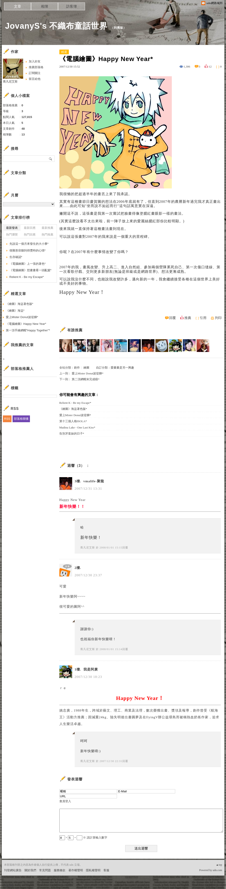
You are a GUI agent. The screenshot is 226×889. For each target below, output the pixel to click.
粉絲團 (8, 885)
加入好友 (34, 61)
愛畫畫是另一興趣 (122, 367)
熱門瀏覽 (12, 234)
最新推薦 (47, 227)
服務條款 (59, 870)
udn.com (217, 870)
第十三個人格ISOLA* (73, 421)
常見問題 (45, 870)
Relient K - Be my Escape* (75, 402)
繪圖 (86, 367)
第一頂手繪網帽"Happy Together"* (28, 330)
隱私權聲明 (93, 870)
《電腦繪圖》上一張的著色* (27, 263)
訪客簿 (71, 6)
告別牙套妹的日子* (71, 433)
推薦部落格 (36, 67)
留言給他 (34, 79)
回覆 (172, 318)
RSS (7, 418)
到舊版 (118, 27)
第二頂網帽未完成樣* (86, 379)
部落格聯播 (21, 418)
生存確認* (15, 257)
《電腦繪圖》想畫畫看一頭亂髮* (30, 270)
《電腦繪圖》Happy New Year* (26, 323)
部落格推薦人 (22, 369)
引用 (203, 318)
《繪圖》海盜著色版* (73, 409)
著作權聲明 (75, 870)
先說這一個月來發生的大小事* (29, 243)
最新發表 (12, 227)
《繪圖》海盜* (15, 310)
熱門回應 (30, 234)
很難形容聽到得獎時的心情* (27, 250)
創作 (77, 367)
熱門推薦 (47, 234)
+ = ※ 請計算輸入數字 (83, 837)
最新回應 (30, 227)
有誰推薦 (75, 330)
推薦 (187, 318)
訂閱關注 (34, 73)
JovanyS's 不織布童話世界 (56, 26)
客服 (106, 870)
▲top (219, 864)
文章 (17, 6)
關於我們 (30, 870)
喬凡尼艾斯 (87, 547)
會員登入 (65, 801)
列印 (218, 318)
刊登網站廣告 (13, 870)
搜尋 (51, 158)
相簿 (44, 6)
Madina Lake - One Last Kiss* (77, 427)
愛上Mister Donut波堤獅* (87, 373)
